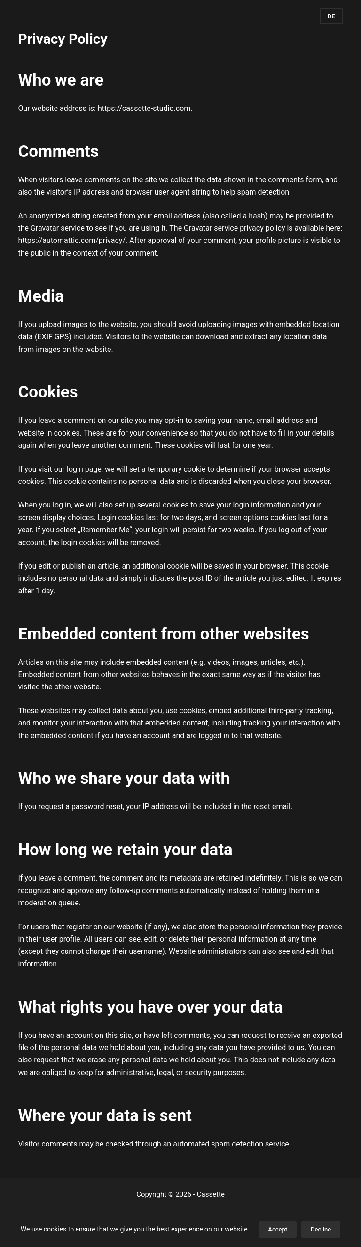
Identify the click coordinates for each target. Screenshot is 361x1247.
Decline (321, 1229)
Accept (277, 1229)
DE (331, 16)
